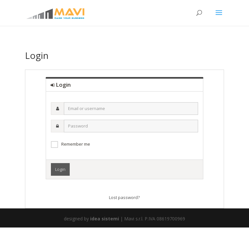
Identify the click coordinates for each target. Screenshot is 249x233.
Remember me (75, 144)
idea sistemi (104, 219)
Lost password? (124, 197)
